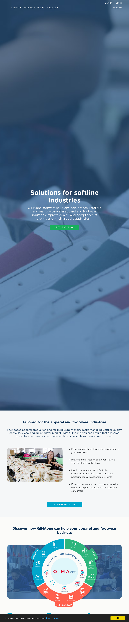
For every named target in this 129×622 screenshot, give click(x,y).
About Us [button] (52, 8)
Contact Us (116, 8)
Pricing (40, 8)
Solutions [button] (29, 8)
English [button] (108, 3)
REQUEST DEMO (64, 227)
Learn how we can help (64, 505)
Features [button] (16, 8)
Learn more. (52, 618)
